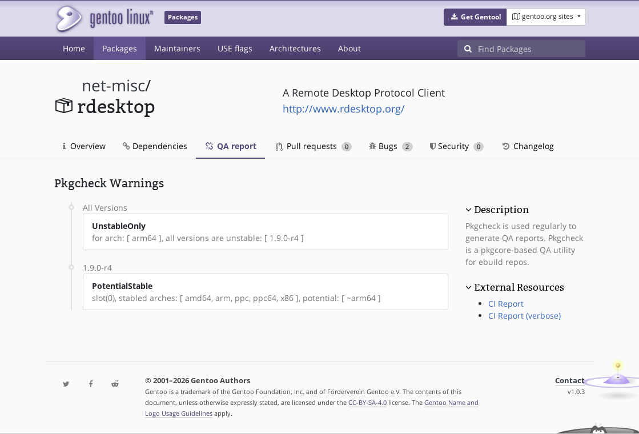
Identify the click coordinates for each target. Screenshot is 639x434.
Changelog (527, 145)
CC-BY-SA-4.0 (367, 402)
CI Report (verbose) (524, 315)
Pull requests (314, 145)
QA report (230, 145)
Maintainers (177, 48)
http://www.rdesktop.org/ (344, 108)
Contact (570, 380)
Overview (84, 145)
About (349, 48)
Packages (119, 48)
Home (74, 48)
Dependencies (155, 145)
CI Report (506, 303)
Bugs (391, 145)
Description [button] (501, 209)
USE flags (235, 48)
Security (457, 145)
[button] (475, 17)
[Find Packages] (531, 48)
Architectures (295, 48)
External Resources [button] (519, 287)
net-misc (113, 85)
